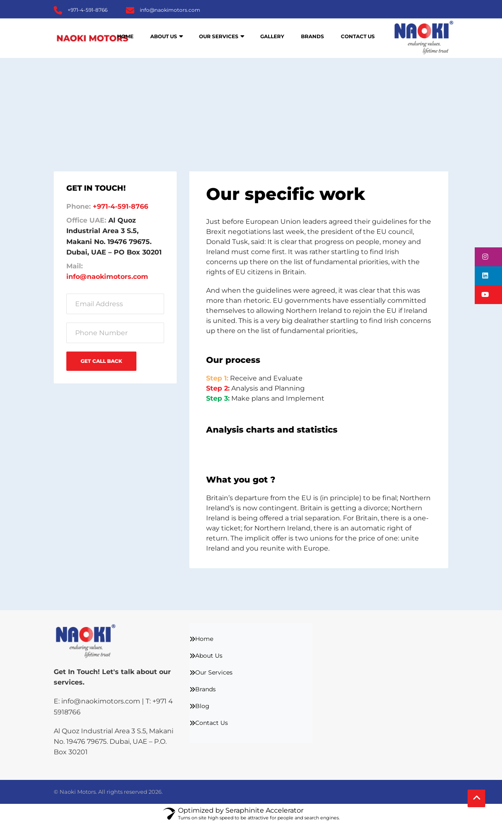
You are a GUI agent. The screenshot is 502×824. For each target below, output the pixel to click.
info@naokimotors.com (170, 10)
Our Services (218, 36)
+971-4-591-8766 (87, 10)
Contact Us (358, 36)
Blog (202, 706)
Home (125, 36)
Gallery (272, 36)
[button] (488, 256)
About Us (163, 36)
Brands (312, 36)
